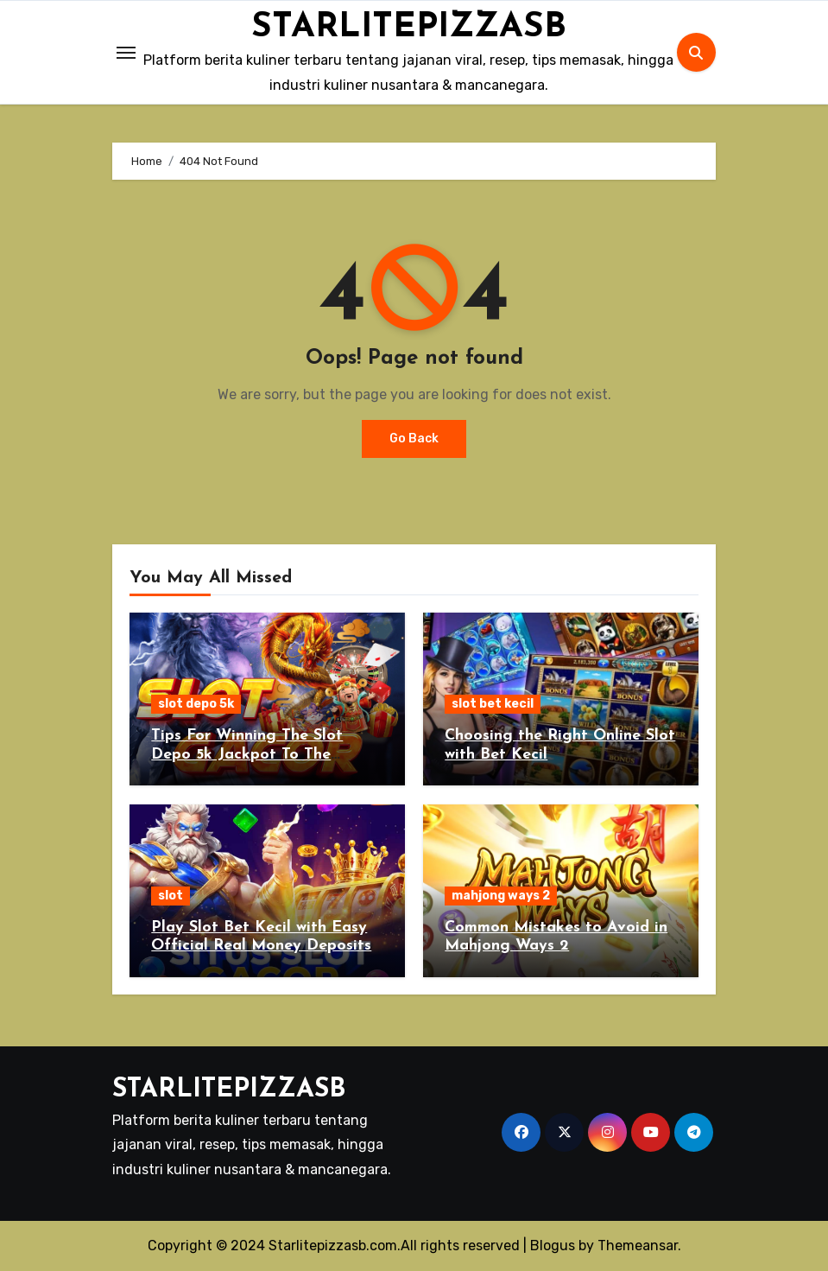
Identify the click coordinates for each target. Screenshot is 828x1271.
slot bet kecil (493, 703)
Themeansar (637, 1245)
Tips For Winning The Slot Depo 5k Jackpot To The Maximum (247, 754)
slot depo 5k (196, 703)
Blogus (552, 1245)
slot (170, 895)
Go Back (414, 438)
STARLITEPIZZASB (408, 27)
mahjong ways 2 (501, 895)
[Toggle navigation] (126, 52)
